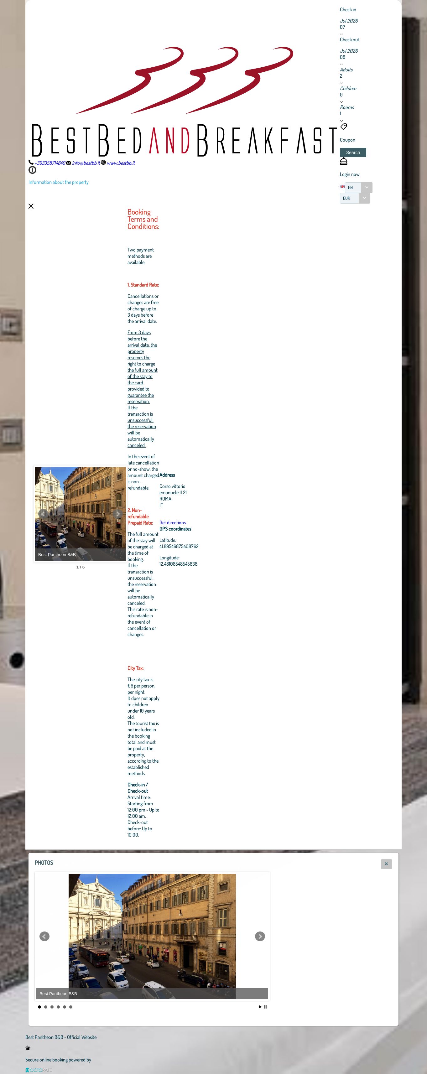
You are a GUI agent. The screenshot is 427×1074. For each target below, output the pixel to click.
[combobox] (358, 187)
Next (152, 514)
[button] (353, 152)
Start (260, 1007)
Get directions (207, 522)
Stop (265, 1007)
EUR (346, 198)
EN (350, 187)
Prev (43, 514)
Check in (348, 9)
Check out (349, 39)
